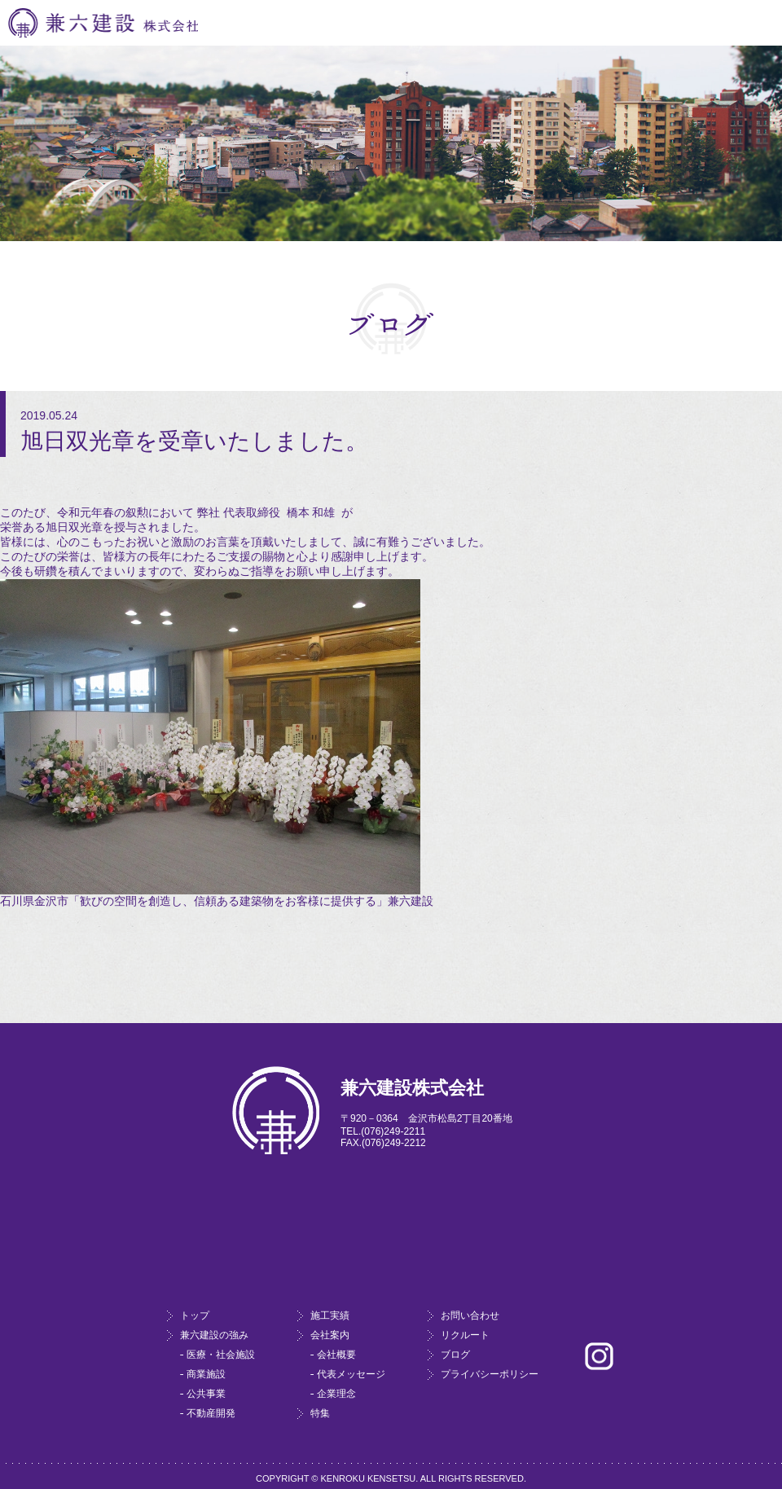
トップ (194, 1315)
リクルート (465, 1335)
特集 (320, 1413)
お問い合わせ (470, 1315)
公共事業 (206, 1393)
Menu (757, 23)
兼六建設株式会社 (103, 22)
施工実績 (329, 1315)
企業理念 (336, 1393)
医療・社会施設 (221, 1354)
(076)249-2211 (393, 1131)
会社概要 (336, 1354)
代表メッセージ (351, 1374)
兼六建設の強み (214, 1335)
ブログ (455, 1354)
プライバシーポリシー (489, 1374)
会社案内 (329, 1335)
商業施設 (206, 1374)
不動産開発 (211, 1413)
